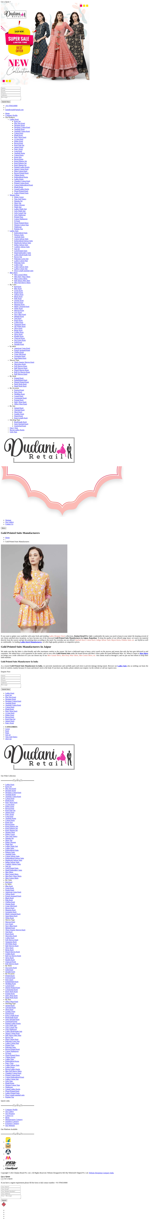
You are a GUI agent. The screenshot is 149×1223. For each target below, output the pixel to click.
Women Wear (14, 196)
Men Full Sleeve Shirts (22, 283)
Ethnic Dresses (19, 206)
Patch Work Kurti (20, 385)
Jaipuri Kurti (18, 148)
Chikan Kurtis (19, 176)
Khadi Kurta (18, 188)
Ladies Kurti (14, 120)
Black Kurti (18, 297)
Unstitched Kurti (20, 427)
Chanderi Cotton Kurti (22, 182)
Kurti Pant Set (19, 146)
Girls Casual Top (20, 214)
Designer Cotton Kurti (22, 128)
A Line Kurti (18, 140)
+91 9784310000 (11, 106)
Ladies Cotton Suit (20, 269)
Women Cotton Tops (21, 225)
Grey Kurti (18, 313)
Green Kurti (18, 291)
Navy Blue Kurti (20, 315)
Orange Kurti (19, 301)
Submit (4, 1202)
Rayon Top (18, 257)
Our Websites (10, 1127)
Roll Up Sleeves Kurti (22, 373)
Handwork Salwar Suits (22, 243)
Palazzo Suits (19, 235)
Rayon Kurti (18, 144)
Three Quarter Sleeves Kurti (24, 363)
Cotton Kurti (18, 134)
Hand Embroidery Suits (22, 253)
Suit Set (17, 249)
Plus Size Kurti (19, 124)
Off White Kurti (20, 327)
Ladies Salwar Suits (21, 267)
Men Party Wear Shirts (22, 277)
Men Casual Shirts (20, 275)
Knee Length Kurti (21, 419)
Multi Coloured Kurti (21, 307)
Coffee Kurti (18, 323)
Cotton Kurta (18, 156)
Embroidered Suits (20, 233)
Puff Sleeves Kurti (20, 375)
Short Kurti (18, 413)
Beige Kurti (18, 331)
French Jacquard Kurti (22, 351)
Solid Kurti (18, 343)
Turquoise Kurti (19, 325)
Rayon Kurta (18, 160)
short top (8, 740)
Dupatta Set (18, 202)
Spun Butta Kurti (20, 359)
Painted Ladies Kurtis (22, 168)
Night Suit (17, 208)
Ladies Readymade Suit (22, 255)
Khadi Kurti (18, 136)
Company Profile (11, 116)
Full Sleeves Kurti (20, 367)
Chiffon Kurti (19, 353)
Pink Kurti (18, 299)
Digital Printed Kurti (21, 383)
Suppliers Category (12, 1123)
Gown (7, 730)
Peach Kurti (18, 321)
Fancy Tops (14, 429)
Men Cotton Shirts (20, 279)
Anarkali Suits (19, 237)
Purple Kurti (18, 293)
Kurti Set (17, 122)
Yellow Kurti (18, 295)
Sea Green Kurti (20, 341)
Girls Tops (13, 433)
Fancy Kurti (18, 150)
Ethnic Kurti (18, 142)
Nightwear (18, 227)
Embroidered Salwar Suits (23, 241)
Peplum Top (18, 229)
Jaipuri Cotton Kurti (21, 170)
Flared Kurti (18, 417)
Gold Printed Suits (20, 251)
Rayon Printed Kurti (21, 174)
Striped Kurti (18, 409)
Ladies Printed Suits (21, 194)
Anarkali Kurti (19, 130)
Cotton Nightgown (20, 220)
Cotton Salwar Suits (21, 239)
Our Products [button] (10, 118)
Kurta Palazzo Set (20, 162)
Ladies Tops (18, 265)
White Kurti (18, 309)
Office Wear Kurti (20, 405)
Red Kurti (17, 287)
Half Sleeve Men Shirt (22, 281)
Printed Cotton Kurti (21, 184)
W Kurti (17, 222)
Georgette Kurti (19, 357)
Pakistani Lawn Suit (21, 259)
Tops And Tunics (20, 200)
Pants (7, 734)
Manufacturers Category (14, 1121)
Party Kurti (18, 393)
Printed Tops (18, 218)
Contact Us (9, 525)
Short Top (17, 204)
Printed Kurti (18, 379)
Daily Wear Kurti (20, 403)
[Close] (2, 1180)
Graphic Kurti (19, 415)
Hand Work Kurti (20, 387)
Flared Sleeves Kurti (21, 371)
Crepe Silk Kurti (20, 355)
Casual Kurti (18, 397)
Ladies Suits (14, 231)
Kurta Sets (18, 158)
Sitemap (8, 521)
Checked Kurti (19, 411)
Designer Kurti (19, 126)
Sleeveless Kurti (20, 365)
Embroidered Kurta (21, 178)
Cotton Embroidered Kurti (23, 186)
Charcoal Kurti (19, 339)
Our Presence (10, 1115)
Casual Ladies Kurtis (21, 190)
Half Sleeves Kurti (20, 369)
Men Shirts (14, 273)
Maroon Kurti (19, 311)
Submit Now (6, 102)
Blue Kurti (18, 289)
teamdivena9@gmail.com (14, 110)
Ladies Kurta (18, 180)
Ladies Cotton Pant (21, 261)
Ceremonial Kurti (20, 399)
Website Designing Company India (101, 1174)
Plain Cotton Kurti (20, 172)
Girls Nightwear (20, 216)
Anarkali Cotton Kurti (22, 132)
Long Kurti (18, 152)
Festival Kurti (19, 391)
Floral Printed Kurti (21, 192)
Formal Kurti (18, 401)
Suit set (8, 736)
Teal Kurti (17, 319)
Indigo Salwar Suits (21, 245)
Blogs (7, 1119)
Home (7, 114)
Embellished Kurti (20, 381)
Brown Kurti (18, 303)
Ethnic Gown (19, 198)
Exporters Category (12, 1125)
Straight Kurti (19, 345)
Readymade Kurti (20, 423)
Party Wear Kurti (20, 138)
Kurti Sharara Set (20, 166)
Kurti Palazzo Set (20, 164)
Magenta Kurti (19, 305)
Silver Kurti (18, 335)
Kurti (7, 732)
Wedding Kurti (19, 395)
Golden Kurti (19, 333)
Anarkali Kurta (19, 154)
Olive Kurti (18, 329)
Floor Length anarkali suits (23, 271)
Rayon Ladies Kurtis (17, 431)
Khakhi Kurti (19, 337)
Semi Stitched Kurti (21, 425)
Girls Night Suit (19, 212)
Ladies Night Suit (20, 210)
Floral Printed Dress (21, 223)
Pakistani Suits (19, 263)
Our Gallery (9, 523)
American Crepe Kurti (22, 349)
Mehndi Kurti (19, 317)
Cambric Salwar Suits (22, 247)
